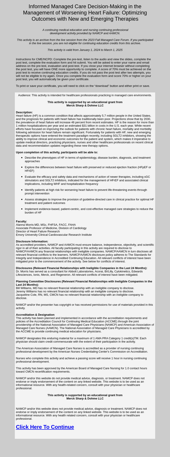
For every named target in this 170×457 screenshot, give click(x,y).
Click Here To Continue (45, 427)
